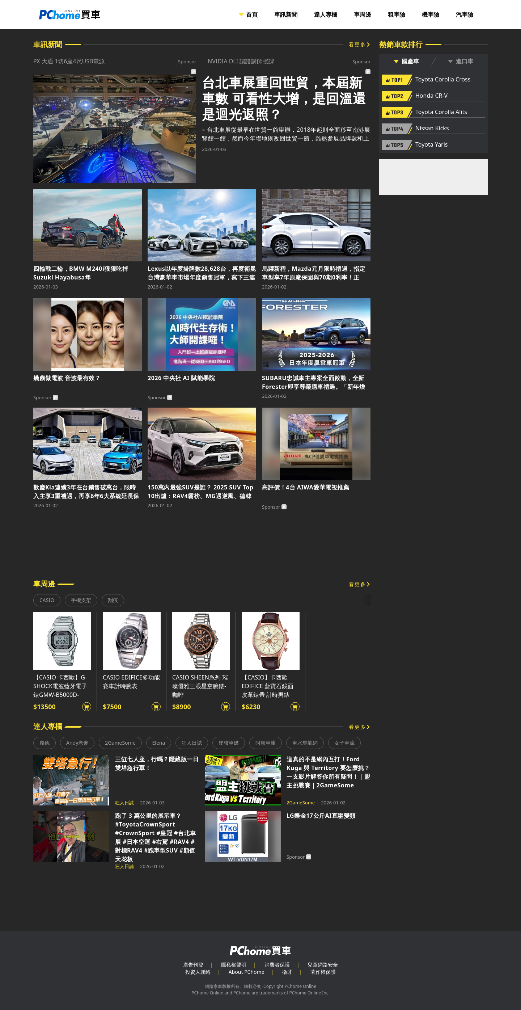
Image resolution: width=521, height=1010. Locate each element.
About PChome (246, 971)
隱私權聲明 (233, 964)
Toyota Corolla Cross (442, 79)
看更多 (357, 44)
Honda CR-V (431, 96)
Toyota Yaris (431, 144)
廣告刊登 (193, 964)
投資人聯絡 (198, 971)
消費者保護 (277, 964)
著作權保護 (323, 971)
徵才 (287, 971)
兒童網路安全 (323, 964)
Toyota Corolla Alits (441, 112)
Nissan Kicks (432, 128)
